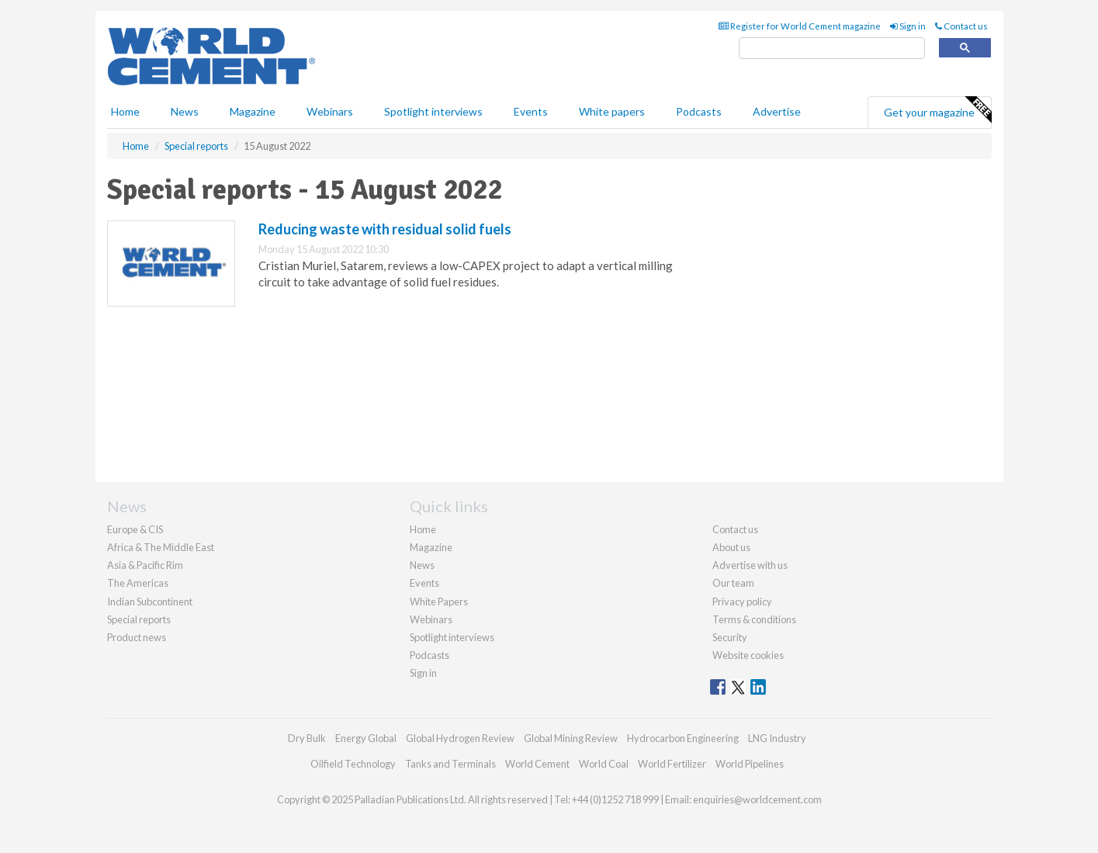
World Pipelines (749, 764)
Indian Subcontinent (149, 601)
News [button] (185, 111)
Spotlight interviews (433, 111)
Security (729, 637)
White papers (612, 111)
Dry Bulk (307, 738)
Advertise (777, 111)
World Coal (604, 764)
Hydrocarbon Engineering (683, 738)
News (422, 565)
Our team (733, 583)
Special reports (139, 619)
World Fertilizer (672, 764)
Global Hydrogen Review (460, 738)
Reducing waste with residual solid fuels (384, 229)
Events (531, 111)
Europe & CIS (135, 529)
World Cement (537, 764)
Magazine (252, 111)
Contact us (961, 26)
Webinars (330, 111)
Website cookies (748, 655)
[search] (832, 48)
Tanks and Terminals (450, 764)
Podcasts (699, 111)
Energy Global (366, 738)
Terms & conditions (754, 619)
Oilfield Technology (353, 764)
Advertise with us (750, 565)
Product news (136, 637)
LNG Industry (777, 738)
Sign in (908, 26)
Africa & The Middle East (160, 547)
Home (125, 111)
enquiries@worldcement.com (757, 799)
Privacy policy (742, 601)
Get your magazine (937, 110)
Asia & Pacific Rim (145, 565)
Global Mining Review (571, 738)
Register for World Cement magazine (800, 26)
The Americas (137, 583)
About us (731, 547)
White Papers (439, 601)
